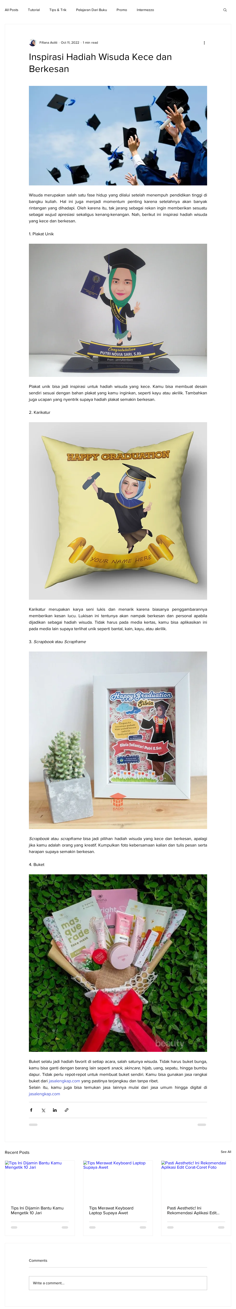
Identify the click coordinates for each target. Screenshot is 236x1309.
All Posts (11, 10)
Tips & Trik (57, 10)
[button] (225, 10)
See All (226, 1152)
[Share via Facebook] (31, 1110)
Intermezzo (145, 10)
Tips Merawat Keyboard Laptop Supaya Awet (111, 1210)
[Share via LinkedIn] (54, 1110)
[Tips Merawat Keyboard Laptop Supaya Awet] (118, 1180)
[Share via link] (66, 1110)
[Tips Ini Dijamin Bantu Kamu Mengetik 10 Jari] (40, 1180)
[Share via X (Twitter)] (43, 1110)
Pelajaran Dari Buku (91, 10)
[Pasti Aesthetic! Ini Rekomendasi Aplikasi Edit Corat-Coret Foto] (196, 1180)
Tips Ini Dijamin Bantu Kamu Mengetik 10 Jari (37, 1210)
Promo (122, 10)
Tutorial (34, 10)
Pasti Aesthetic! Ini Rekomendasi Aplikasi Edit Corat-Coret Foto (191, 1210)
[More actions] (204, 42)
